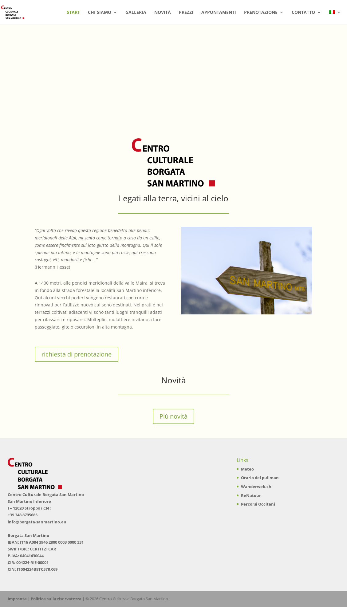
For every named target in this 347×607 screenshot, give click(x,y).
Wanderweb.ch (256, 486)
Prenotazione (261, 12)
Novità (162, 12)
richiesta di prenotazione (76, 354)
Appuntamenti (218, 12)
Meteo (247, 469)
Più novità (173, 416)
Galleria (135, 12)
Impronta (17, 598)
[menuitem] (335, 17)
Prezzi (186, 12)
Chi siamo (99, 12)
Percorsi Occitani (258, 504)
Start (73, 12)
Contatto (303, 12)
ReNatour (251, 495)
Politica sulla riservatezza (56, 598)
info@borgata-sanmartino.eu (37, 522)
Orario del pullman (260, 477)
